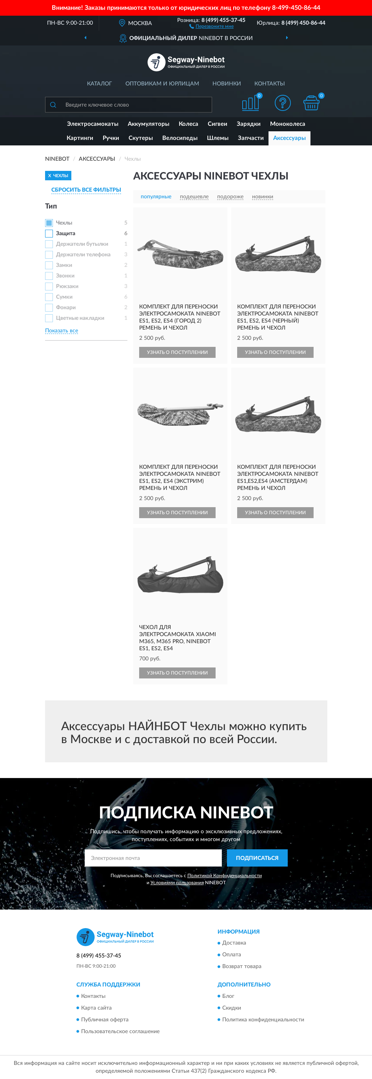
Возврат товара (241, 967)
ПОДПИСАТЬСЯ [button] (257, 858)
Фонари (66, 307)
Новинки (226, 84)
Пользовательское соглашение (120, 1031)
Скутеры (141, 138)
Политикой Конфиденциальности (224, 875)
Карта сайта (96, 1008)
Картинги (80, 138)
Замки (64, 265)
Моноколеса (287, 124)
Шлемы (218, 138)
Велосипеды (180, 138)
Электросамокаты (92, 124)
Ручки (111, 138)
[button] (211, 26)
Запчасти (251, 138)
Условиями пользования (177, 882)
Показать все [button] (61, 331)
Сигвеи (217, 124)
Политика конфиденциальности (263, 1020)
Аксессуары (289, 138)
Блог (228, 996)
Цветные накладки (80, 318)
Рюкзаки (67, 286)
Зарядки (249, 124)
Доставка (234, 943)
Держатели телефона (83, 255)
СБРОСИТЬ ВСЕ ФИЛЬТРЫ (86, 190)
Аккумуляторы (148, 124)
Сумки (64, 297)
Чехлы (64, 223)
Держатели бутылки (82, 244)
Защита (65, 233)
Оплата (231, 955)
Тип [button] (51, 206)
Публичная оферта (105, 1020)
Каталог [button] (99, 84)
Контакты (269, 84)
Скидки (231, 1008)
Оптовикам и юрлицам (162, 84)
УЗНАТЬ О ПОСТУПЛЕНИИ (177, 352)
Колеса (188, 124)
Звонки (65, 276)
